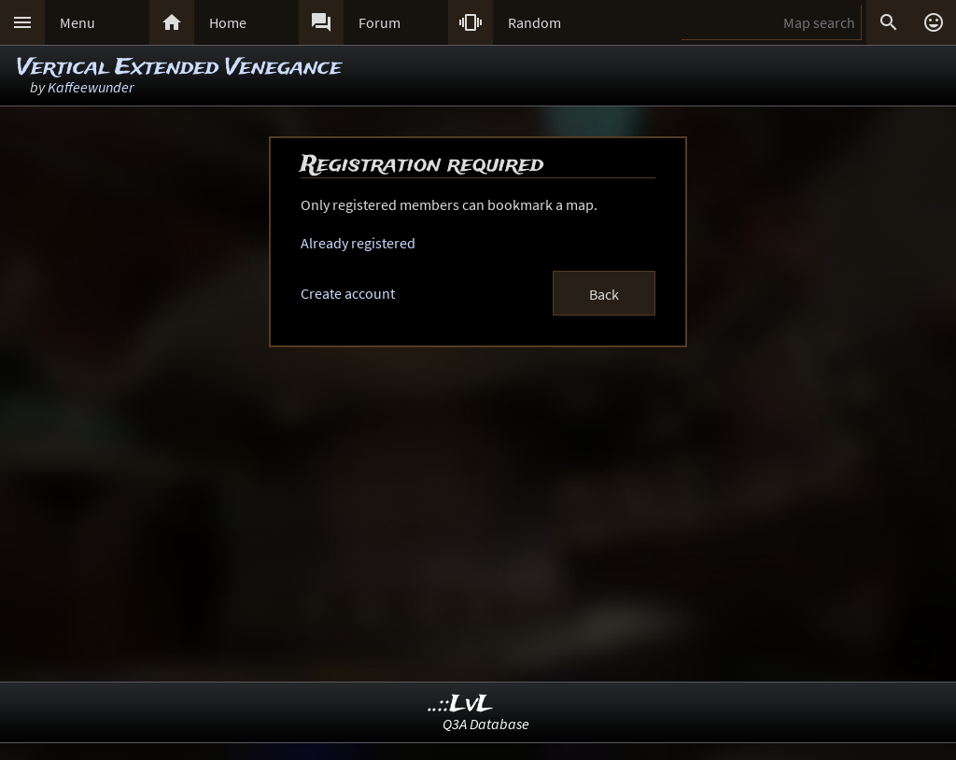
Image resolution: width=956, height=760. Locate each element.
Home (227, 22)
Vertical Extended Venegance (179, 67)
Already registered (358, 242)
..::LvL (460, 704)
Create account (348, 293)
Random (534, 22)
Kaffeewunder (91, 86)
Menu (77, 22)
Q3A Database (486, 723)
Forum (379, 22)
